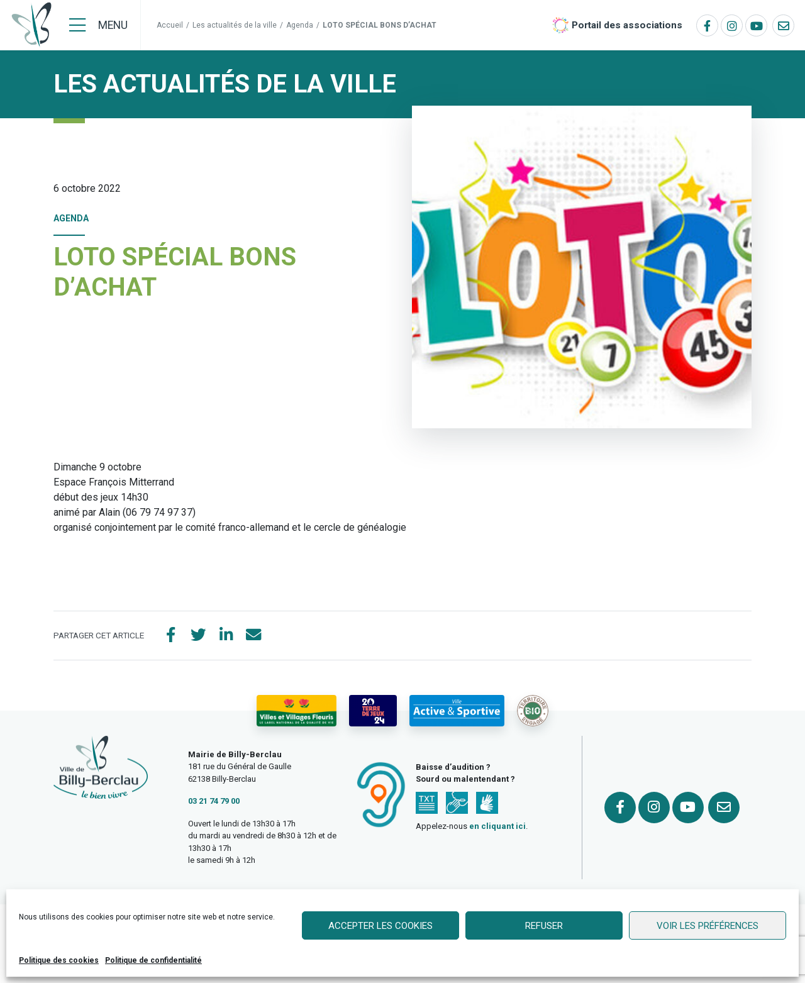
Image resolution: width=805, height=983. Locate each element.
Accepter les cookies (380, 925)
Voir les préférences (707, 925)
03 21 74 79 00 (214, 801)
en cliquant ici (497, 826)
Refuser (544, 925)
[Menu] (98, 25)
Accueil (170, 25)
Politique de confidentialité (153, 960)
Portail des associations (627, 25)
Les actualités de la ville (234, 25)
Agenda (299, 25)
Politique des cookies (59, 960)
